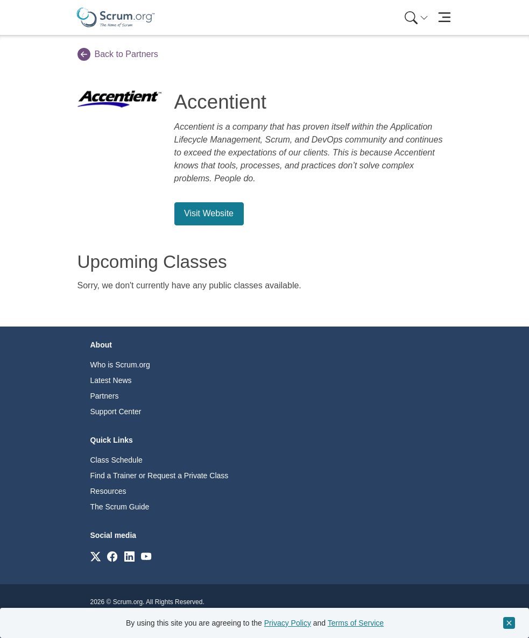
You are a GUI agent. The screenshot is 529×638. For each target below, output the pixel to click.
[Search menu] (416, 17)
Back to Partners (117, 54)
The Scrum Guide (120, 506)
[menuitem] (415, 17)
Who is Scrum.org (120, 364)
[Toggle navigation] (444, 17)
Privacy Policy (287, 623)
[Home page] (115, 17)
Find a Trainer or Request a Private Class (159, 475)
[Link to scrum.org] (95, 556)
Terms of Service (356, 623)
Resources (108, 491)
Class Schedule (116, 460)
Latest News (111, 380)
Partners (104, 396)
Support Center (116, 411)
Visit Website (209, 213)
